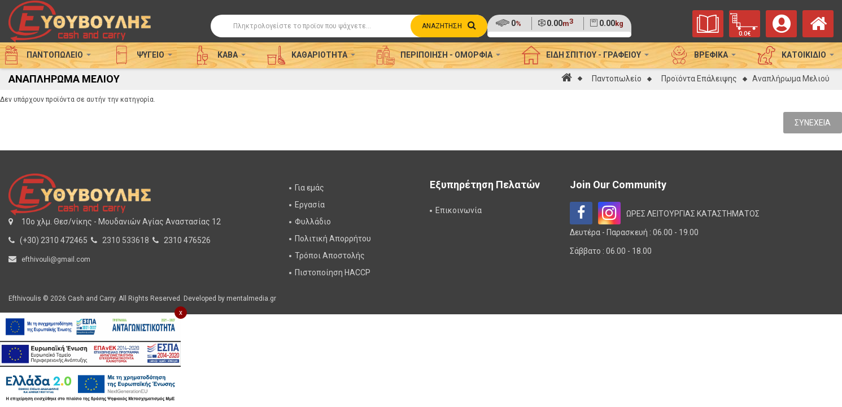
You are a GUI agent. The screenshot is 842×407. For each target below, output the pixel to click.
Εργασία (310, 204)
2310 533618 (125, 240)
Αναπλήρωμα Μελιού (791, 78)
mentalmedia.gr (251, 298)
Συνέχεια (813, 122)
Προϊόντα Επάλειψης (699, 78)
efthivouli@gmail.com (55, 259)
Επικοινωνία (458, 210)
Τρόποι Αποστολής (330, 255)
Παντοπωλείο (617, 78)
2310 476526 (187, 240)
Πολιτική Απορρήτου (333, 238)
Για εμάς (309, 187)
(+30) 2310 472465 (54, 240)
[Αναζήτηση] (349, 26)
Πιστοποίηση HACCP (332, 272)
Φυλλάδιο (313, 221)
